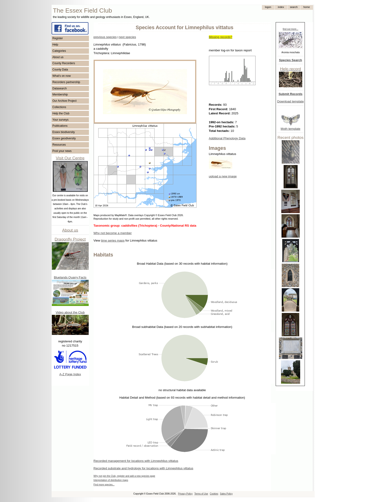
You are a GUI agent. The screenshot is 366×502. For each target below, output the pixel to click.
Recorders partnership (66, 82)
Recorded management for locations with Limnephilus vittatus (136, 461)
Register (58, 38)
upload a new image (223, 176)
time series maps (113, 240)
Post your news (62, 151)
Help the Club (61, 113)
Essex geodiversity (64, 138)
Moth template (290, 128)
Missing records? (220, 37)
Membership (60, 94)
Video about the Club (70, 312)
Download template (290, 101)
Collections (59, 107)
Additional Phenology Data (227, 138)
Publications (60, 125)
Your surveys (61, 119)
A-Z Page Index (70, 374)
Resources (59, 144)
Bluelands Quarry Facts (70, 277)
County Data (60, 69)
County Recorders (64, 63)
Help (55, 44)
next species (127, 37)
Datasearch (60, 88)
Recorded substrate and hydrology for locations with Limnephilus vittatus (143, 468)
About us (58, 57)
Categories (59, 51)
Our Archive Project (65, 100)
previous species (105, 37)
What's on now (62, 75)
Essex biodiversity (64, 132)
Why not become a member (113, 233)
